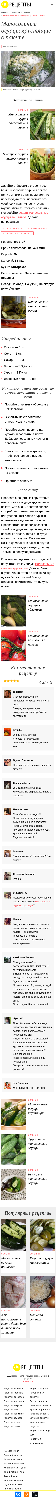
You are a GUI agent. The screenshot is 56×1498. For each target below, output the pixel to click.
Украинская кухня (13, 1480)
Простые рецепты (39, 1414)
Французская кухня (14, 1472)
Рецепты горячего (13, 1393)
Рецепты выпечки (13, 1388)
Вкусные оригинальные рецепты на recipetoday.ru (28, 1367)
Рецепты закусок (13, 1405)
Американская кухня (15, 1468)
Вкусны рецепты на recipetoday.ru (16, 4)
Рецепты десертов (14, 1397)
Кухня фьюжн (11, 1476)
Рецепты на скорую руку (17, 233)
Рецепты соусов (12, 1422)
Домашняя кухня (13, 1459)
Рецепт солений (12, 229)
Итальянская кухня (14, 1463)
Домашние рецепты (41, 1405)
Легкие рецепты (38, 1401)
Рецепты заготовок (14, 1401)
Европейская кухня (14, 1455)
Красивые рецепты (40, 1409)
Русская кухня (11, 1451)
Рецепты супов (12, 1426)
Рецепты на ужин (37, 229)
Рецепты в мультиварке (37, 1441)
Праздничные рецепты (37, 1395)
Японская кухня (12, 1489)
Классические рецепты (37, 1424)
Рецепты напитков (14, 1414)
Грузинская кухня (13, 1484)
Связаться (28, 1381)
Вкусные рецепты (39, 1418)
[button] (52, 4)
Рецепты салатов (13, 1418)
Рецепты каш (11, 1409)
